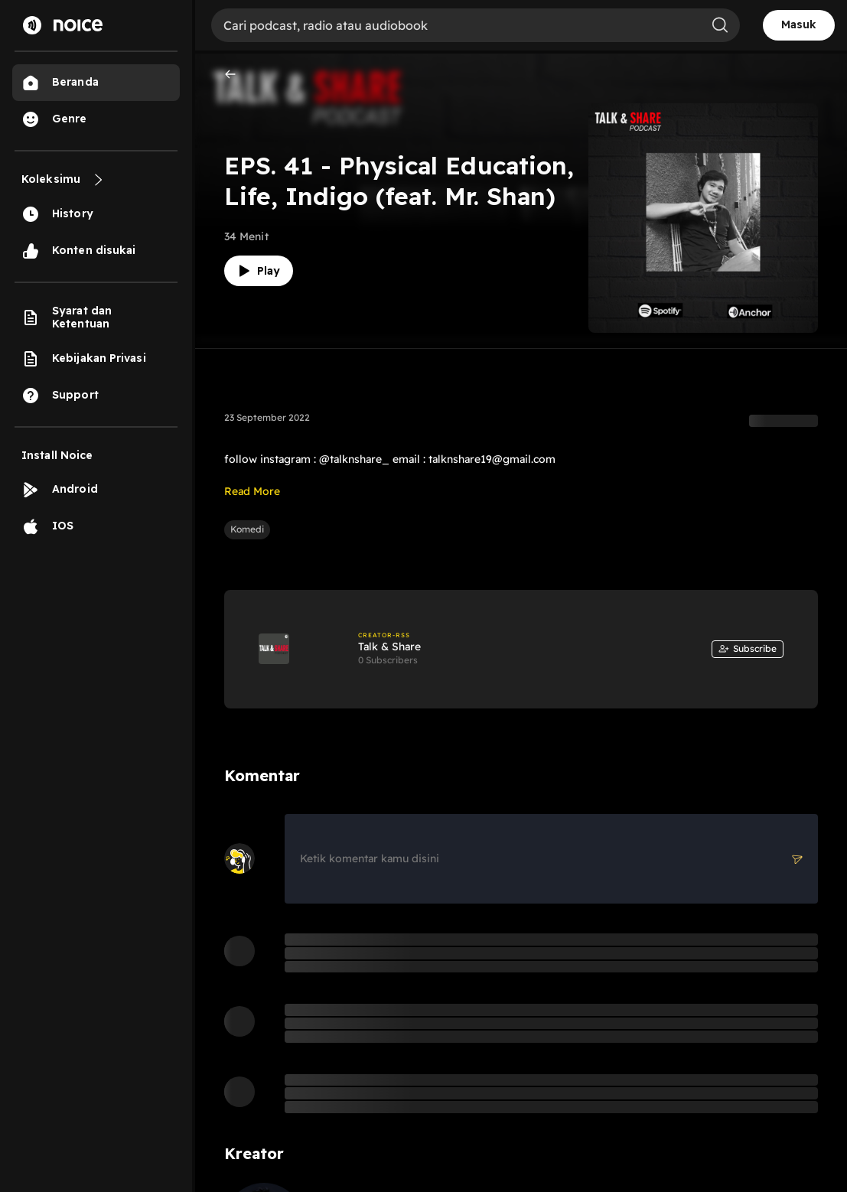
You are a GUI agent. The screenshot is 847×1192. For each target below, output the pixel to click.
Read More (252, 491)
